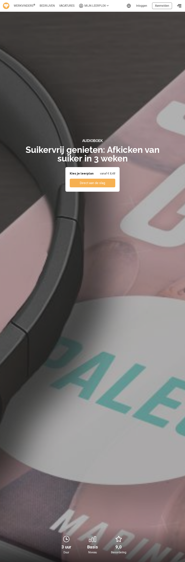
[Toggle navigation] (179, 5)
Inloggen (141, 5)
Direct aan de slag (92, 183)
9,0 (118, 542)
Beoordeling (118, 552)
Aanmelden (162, 5)
